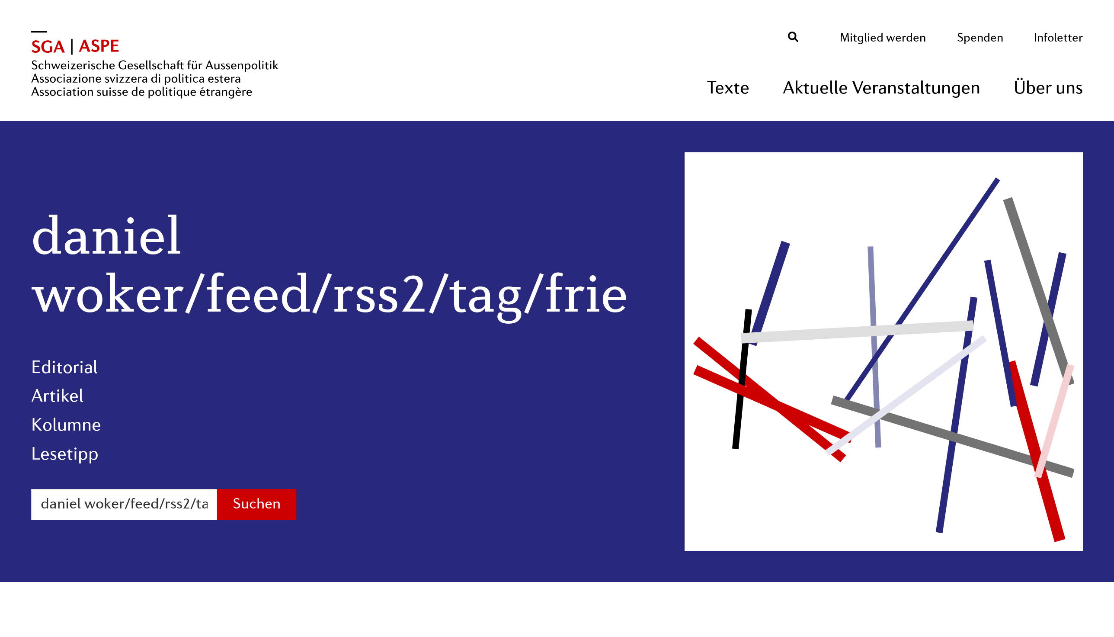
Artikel (57, 397)
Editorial (64, 368)
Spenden (980, 38)
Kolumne (66, 426)
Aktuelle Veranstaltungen (881, 88)
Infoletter (1058, 38)
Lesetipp (65, 455)
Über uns (1048, 88)
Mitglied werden (883, 38)
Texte (728, 88)
